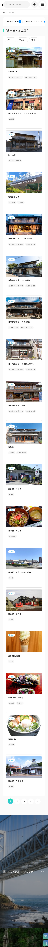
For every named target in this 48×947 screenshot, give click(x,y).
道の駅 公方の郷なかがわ (19, 572)
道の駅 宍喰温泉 (15, 781)
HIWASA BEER (14, 71)
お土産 (23, 40)
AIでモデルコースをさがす (24, 870)
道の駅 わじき (15, 489)
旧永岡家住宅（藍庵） (17, 405)
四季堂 (11, 447)
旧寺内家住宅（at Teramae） (21, 238)
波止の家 (12, 155)
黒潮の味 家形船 (15, 697)
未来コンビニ (13, 197)
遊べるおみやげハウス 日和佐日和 (22, 113)
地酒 (34, 40)
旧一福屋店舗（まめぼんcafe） (21, 363)
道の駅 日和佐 (14, 656)
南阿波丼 (12, 739)
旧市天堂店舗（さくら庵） (19, 322)
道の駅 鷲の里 (14, 614)
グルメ (11, 40)
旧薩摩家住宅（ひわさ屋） (19, 280)
